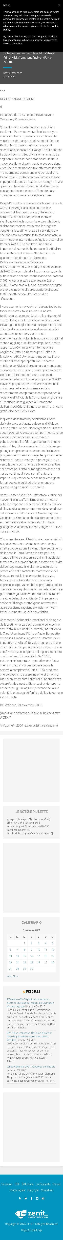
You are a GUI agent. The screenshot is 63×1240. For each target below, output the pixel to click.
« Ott (9, 976)
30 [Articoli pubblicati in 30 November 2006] (31, 969)
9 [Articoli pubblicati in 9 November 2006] (31, 949)
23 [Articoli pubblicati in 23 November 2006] (31, 962)
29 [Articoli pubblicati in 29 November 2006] (24, 969)
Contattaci (47, 1190)
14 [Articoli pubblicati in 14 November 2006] (17, 956)
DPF (17, 1184)
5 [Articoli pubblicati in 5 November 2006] (52, 943)
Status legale (17, 1190)
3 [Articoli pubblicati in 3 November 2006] (38, 943)
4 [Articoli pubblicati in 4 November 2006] (45, 943)
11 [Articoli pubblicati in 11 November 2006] (45, 949)
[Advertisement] (31, 770)
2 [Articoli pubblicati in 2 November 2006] (31, 943)
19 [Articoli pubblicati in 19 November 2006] (52, 956)
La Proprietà (43, 1184)
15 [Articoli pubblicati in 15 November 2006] (24, 956)
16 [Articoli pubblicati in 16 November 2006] (31, 956)
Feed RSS (33, 992)
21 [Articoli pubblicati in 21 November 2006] (17, 962)
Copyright (33, 1190)
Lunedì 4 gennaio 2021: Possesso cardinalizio (31, 1066)
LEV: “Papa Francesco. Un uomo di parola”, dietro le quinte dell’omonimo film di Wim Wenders (29, 1036)
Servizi (56, 1184)
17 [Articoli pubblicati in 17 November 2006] (38, 956)
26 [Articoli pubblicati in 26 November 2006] (52, 962)
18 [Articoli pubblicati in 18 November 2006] (45, 956)
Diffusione (28, 1184)
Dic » (15, 976)
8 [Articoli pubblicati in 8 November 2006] (24, 949)
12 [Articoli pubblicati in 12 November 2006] (52, 949)
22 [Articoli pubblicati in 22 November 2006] (24, 962)
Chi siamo (6, 1184)
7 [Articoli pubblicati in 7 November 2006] (17, 949)
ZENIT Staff (9, 76)
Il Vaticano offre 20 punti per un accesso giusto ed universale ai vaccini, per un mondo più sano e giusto (30, 1003)
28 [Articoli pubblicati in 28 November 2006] (17, 969)
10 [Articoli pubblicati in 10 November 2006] (38, 949)
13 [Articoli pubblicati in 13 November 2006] (10, 956)
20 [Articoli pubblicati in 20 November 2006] (10, 962)
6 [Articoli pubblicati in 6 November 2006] (10, 949)
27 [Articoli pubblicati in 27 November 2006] (10, 969)
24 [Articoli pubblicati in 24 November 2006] (38, 962)
